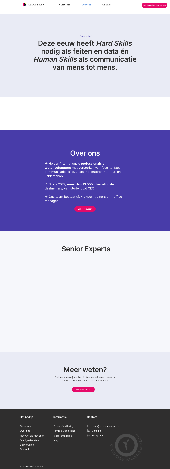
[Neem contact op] (83, 389)
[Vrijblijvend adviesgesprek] (154, 5)
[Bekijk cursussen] (85, 209)
